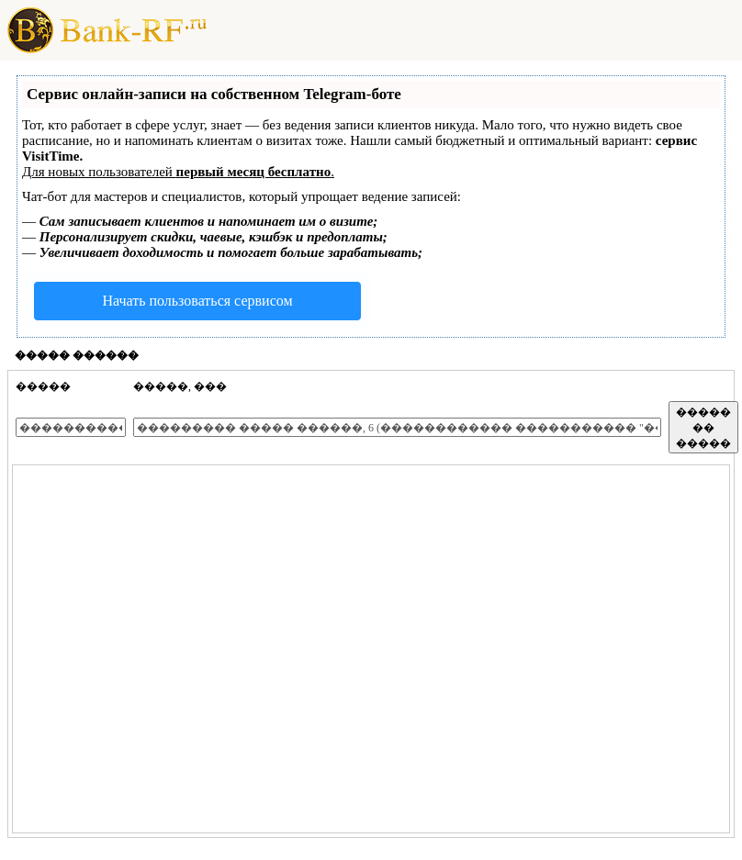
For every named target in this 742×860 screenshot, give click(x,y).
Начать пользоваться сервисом (197, 300)
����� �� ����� (703, 428)
